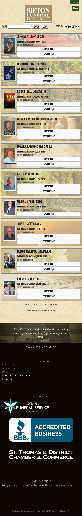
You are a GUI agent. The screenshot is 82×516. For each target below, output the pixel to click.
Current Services (32, 311)
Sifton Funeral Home (25, 45)
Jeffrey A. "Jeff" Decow (30, 37)
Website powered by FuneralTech (33, 511)
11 (48, 305)
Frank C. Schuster (28, 279)
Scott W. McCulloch (28, 174)
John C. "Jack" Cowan (29, 224)
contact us (6, 487)
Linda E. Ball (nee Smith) (31, 92)
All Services (52, 311)
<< (26, 305)
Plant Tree (48, 49)
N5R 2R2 (5, 372)
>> (56, 305)
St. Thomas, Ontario (9, 368)
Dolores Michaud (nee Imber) (34, 252)
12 (51, 305)
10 (45, 305)
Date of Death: (22, 42)
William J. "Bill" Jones (29, 202)
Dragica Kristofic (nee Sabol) (34, 147)
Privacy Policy (55, 511)
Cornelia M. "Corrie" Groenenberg (37, 119)
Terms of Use (65, 511)
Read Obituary (49, 54)
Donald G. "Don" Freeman (31, 64)
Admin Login (16, 511)
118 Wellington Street (9, 365)
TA (48, 511)
